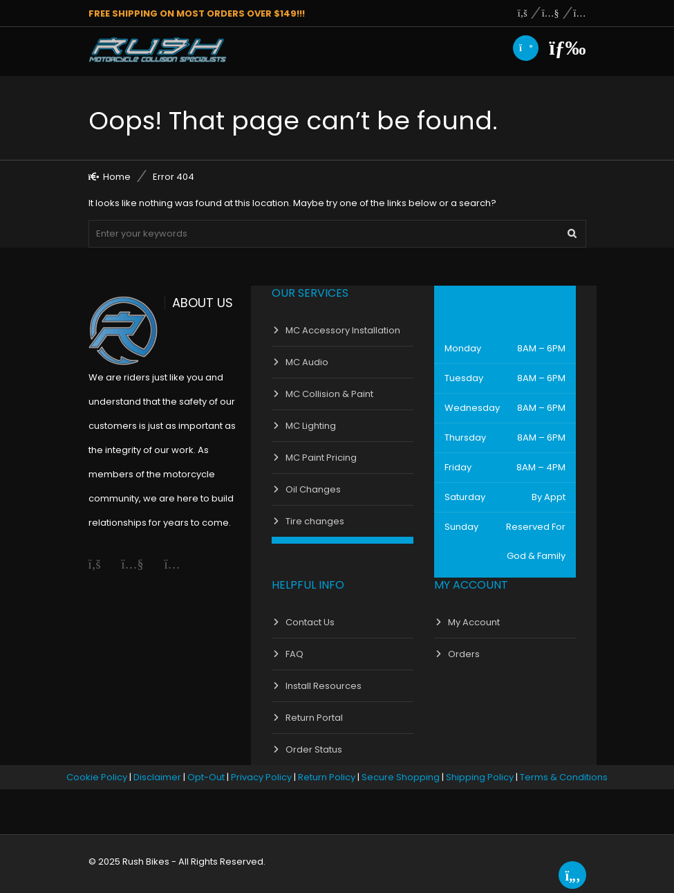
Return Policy (326, 777)
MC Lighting (310, 425)
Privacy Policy (261, 777)
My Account (474, 622)
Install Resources (323, 685)
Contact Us (310, 622)
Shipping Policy (480, 777)
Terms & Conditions (564, 777)
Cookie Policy (96, 777)
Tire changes (314, 521)
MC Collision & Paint (329, 394)
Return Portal (314, 717)
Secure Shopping (401, 777)
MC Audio (306, 362)
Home (117, 176)
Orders (464, 654)
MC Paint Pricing (321, 457)
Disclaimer (157, 777)
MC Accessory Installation (342, 330)
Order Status (313, 749)
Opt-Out (206, 777)
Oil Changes (313, 489)
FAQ (294, 654)
